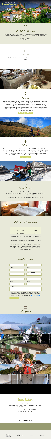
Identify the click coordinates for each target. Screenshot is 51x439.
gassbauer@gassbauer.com (31, 406)
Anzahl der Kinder (13, 277)
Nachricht (11, 286)
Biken (21, 112)
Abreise (28, 281)
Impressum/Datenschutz (36, 295)
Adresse (28, 267)
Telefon (11, 267)
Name (10, 263)
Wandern (29, 112)
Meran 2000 (25, 157)
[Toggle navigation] (46, 4)
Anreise (11, 281)
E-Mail (27, 263)
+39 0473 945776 (20, 406)
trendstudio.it (29, 411)
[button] (4, 11)
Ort (10, 272)
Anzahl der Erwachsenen (31, 272)
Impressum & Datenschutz (20, 410)
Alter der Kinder (30, 277)
